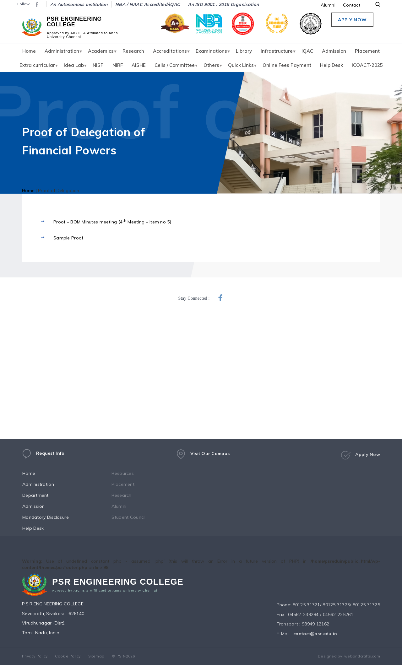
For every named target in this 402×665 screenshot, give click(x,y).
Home (29, 51)
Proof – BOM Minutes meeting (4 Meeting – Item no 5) (112, 221)
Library (244, 51)
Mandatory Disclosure (51, 517)
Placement (367, 51)
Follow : (24, 4)
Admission (334, 51)
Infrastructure (277, 51)
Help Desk (331, 65)
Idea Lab (74, 65)
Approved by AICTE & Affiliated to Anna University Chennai (82, 34)
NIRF (117, 65)
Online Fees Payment (287, 65)
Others (211, 65)
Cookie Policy (67, 656)
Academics (101, 51)
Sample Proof (68, 238)
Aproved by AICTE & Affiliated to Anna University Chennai (104, 592)
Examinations (211, 51)
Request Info (43, 455)
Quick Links (241, 65)
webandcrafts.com (362, 656)
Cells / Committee (175, 65)
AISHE (139, 65)
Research (133, 51)
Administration (62, 51)
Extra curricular (37, 65)
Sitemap (96, 656)
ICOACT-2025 (367, 65)
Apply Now (352, 20)
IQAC (307, 51)
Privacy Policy (34, 656)
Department (41, 495)
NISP (98, 65)
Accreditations (170, 51)
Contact (351, 5)
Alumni (328, 5)
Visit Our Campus (203, 458)
